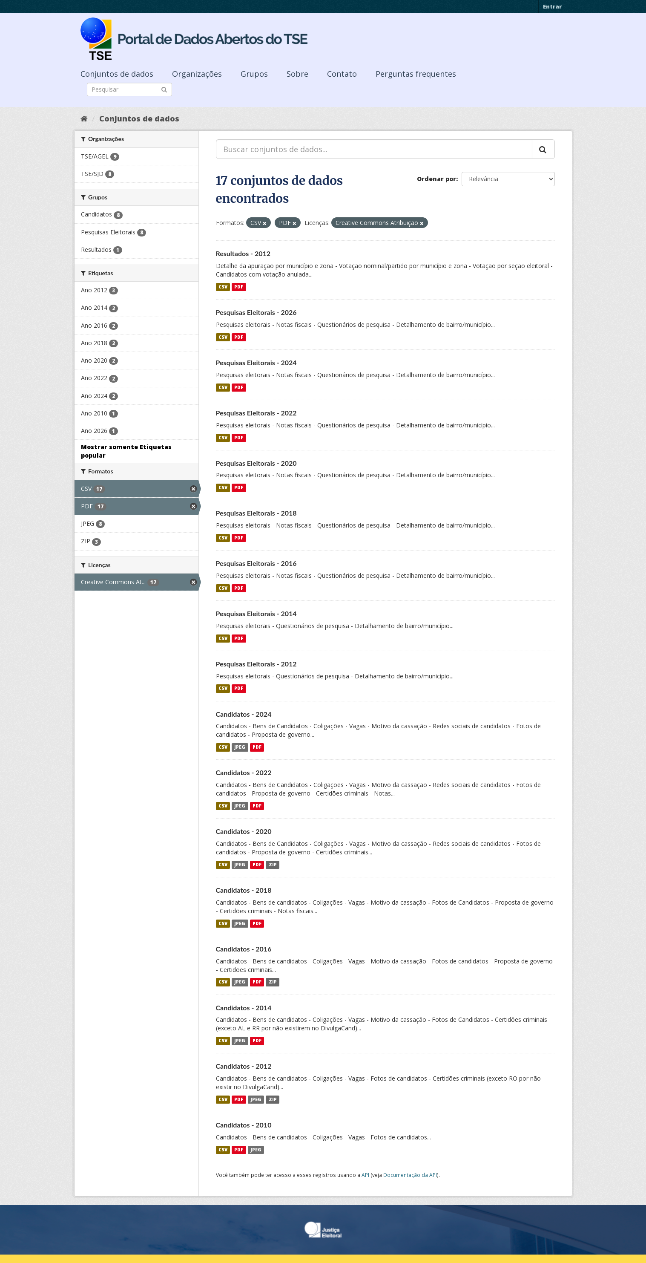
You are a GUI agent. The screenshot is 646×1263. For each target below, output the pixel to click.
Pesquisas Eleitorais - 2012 (256, 664)
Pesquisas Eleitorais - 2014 (256, 613)
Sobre (297, 74)
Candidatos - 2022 (244, 772)
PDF (238, 287)
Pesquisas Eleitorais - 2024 (256, 362)
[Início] (84, 118)
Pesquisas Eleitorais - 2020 (256, 463)
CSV (222, 287)
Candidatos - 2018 (244, 890)
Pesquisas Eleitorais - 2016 (256, 563)
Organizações (197, 74)
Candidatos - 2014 (244, 1007)
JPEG (239, 747)
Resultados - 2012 (243, 253)
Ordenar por (436, 179)
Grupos (254, 74)
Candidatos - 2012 (244, 1066)
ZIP (273, 865)
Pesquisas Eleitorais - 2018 (256, 513)
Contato (342, 74)
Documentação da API (410, 1174)
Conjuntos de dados (116, 74)
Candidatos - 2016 (244, 949)
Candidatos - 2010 (244, 1125)
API (365, 1174)
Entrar (552, 6)
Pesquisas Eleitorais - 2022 (256, 413)
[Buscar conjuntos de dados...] (374, 149)
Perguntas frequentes (416, 74)
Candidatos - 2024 (244, 714)
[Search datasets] (129, 89)
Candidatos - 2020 (244, 831)
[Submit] (164, 88)
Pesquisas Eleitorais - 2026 (256, 312)
